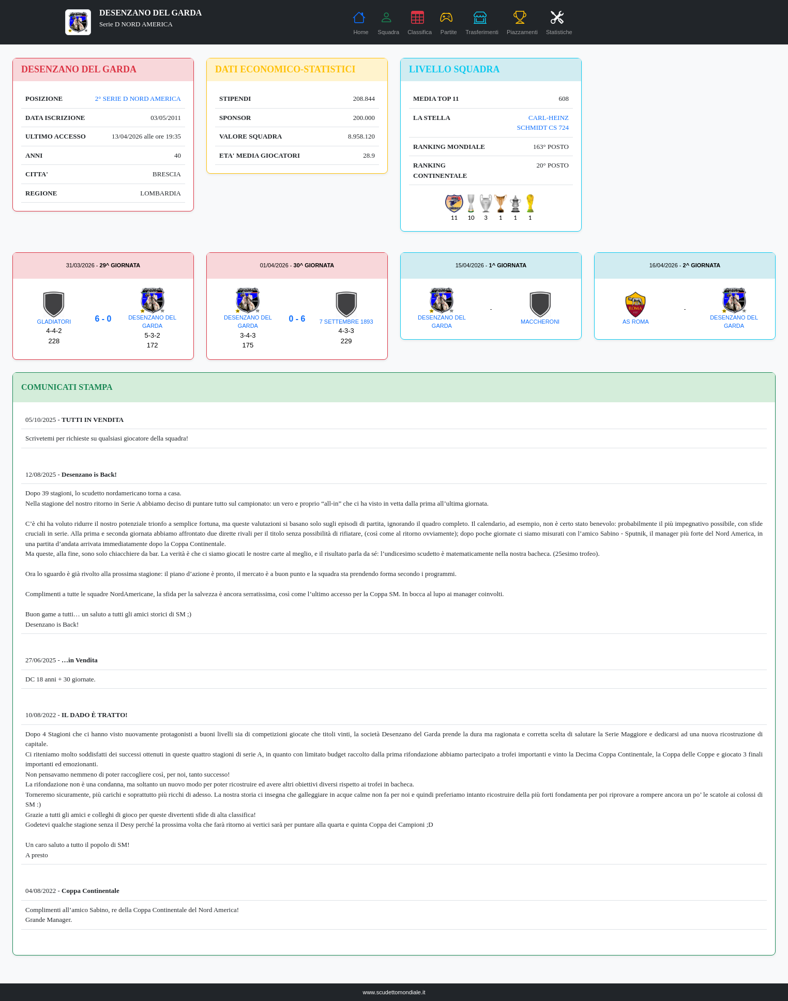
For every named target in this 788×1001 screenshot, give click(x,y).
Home (361, 22)
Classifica (419, 22)
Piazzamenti (522, 22)
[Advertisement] (685, 130)
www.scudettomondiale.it (393, 992)
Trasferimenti (481, 22)
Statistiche (559, 22)
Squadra (389, 22)
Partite (448, 22)
